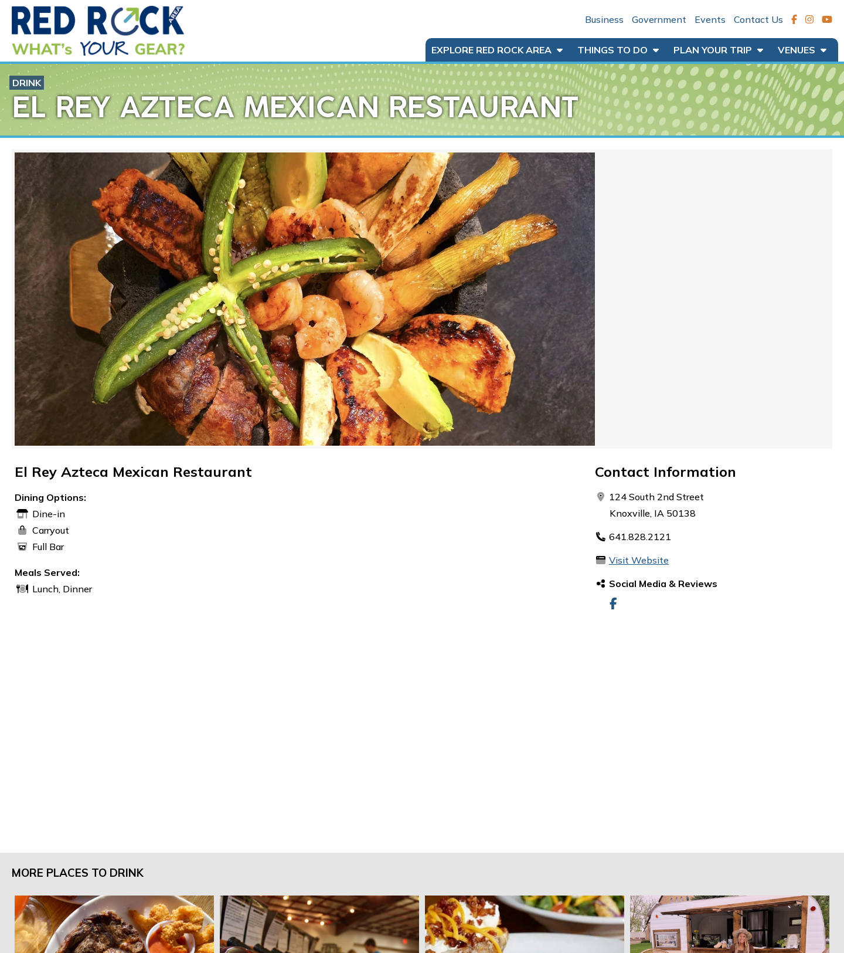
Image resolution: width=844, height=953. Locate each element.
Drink (26, 83)
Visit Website (639, 560)
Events (710, 19)
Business (604, 19)
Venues (802, 50)
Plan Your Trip (718, 50)
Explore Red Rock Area (497, 50)
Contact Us (758, 19)
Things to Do (618, 50)
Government (659, 19)
